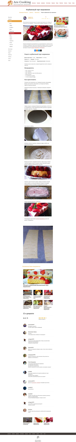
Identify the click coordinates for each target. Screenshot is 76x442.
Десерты (43, 3)
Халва (11, 42)
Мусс (11, 35)
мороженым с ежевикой (36, 382)
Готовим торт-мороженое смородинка (47, 297)
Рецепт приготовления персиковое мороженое (47, 307)
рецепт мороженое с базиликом (38, 47)
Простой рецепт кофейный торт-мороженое (27, 307)
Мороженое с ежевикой (26, 424)
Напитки (61, 3)
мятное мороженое (40, 218)
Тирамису (11, 40)
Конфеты (11, 27)
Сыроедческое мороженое (60, 37)
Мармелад (12, 31)
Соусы (69, 3)
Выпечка (34, 3)
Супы (73, 3)
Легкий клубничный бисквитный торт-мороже (60, 26)
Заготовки (48, 3)
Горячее (38, 3)
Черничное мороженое (46, 424)
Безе (10, 23)
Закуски (53, 3)
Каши (57, 3)
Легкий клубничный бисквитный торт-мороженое (36, 286)
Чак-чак (11, 44)
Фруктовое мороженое (36, 424)
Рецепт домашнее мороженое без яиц (37, 297)
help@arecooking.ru (38, 441)
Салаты (65, 3)
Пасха (11, 36)
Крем (11, 29)
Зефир (11, 25)
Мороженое (12, 33)
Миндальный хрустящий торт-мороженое (27, 297)
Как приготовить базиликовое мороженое (37, 307)
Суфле (11, 38)
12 (45, 16)
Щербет (11, 46)
